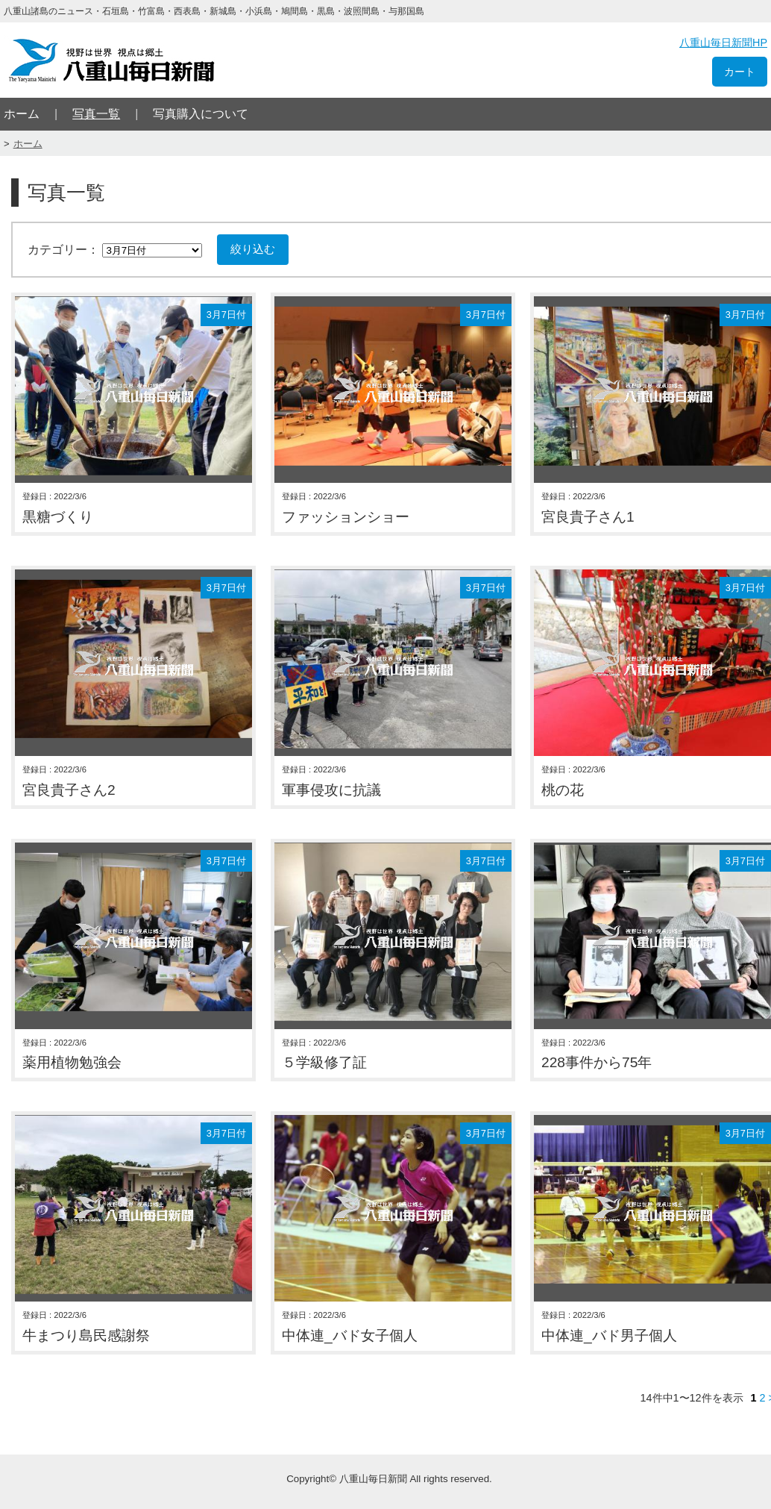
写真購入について (200, 113)
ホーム (22, 113)
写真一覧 (96, 113)
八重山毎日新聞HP (723, 43)
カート (739, 72)
